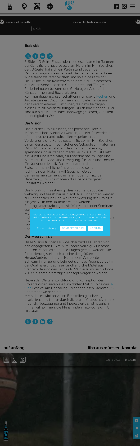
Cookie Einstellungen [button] (48, 228)
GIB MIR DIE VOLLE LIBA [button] (73, 228)
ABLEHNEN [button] (95, 228)
